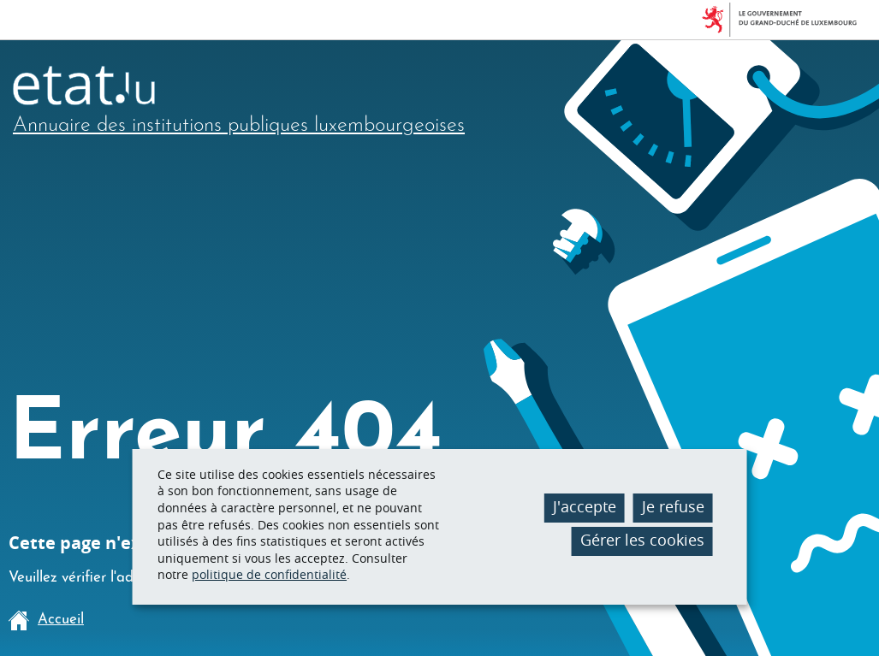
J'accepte (584, 506)
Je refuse (673, 506)
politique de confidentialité (269, 574)
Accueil (46, 620)
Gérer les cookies (642, 539)
